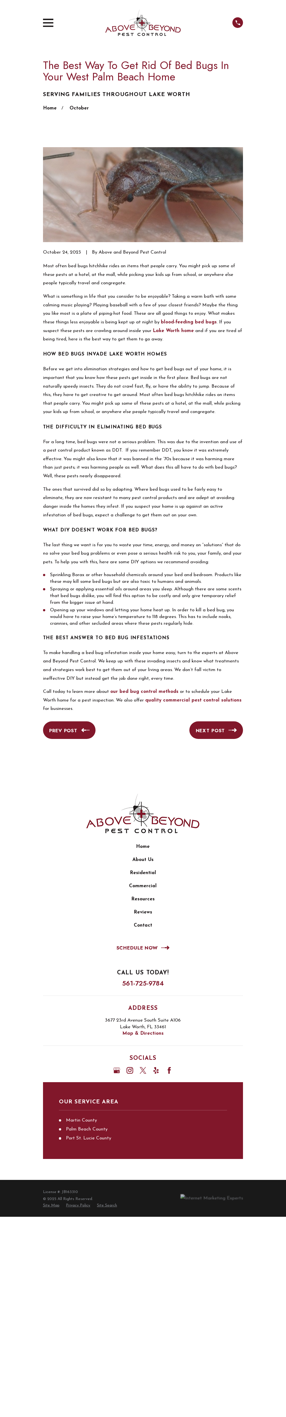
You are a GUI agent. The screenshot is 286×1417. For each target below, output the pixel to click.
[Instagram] (130, 1070)
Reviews (143, 912)
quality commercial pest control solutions (193, 700)
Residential (143, 872)
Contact (143, 925)
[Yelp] (156, 1070)
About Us (143, 859)
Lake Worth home (173, 330)
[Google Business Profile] (116, 1070)
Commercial (143, 886)
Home (143, 846)
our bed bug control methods (144, 691)
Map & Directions (143, 1033)
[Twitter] (143, 1070)
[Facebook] (169, 1070)
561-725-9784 (143, 984)
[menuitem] (51, 1205)
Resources (143, 899)
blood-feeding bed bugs (189, 322)
